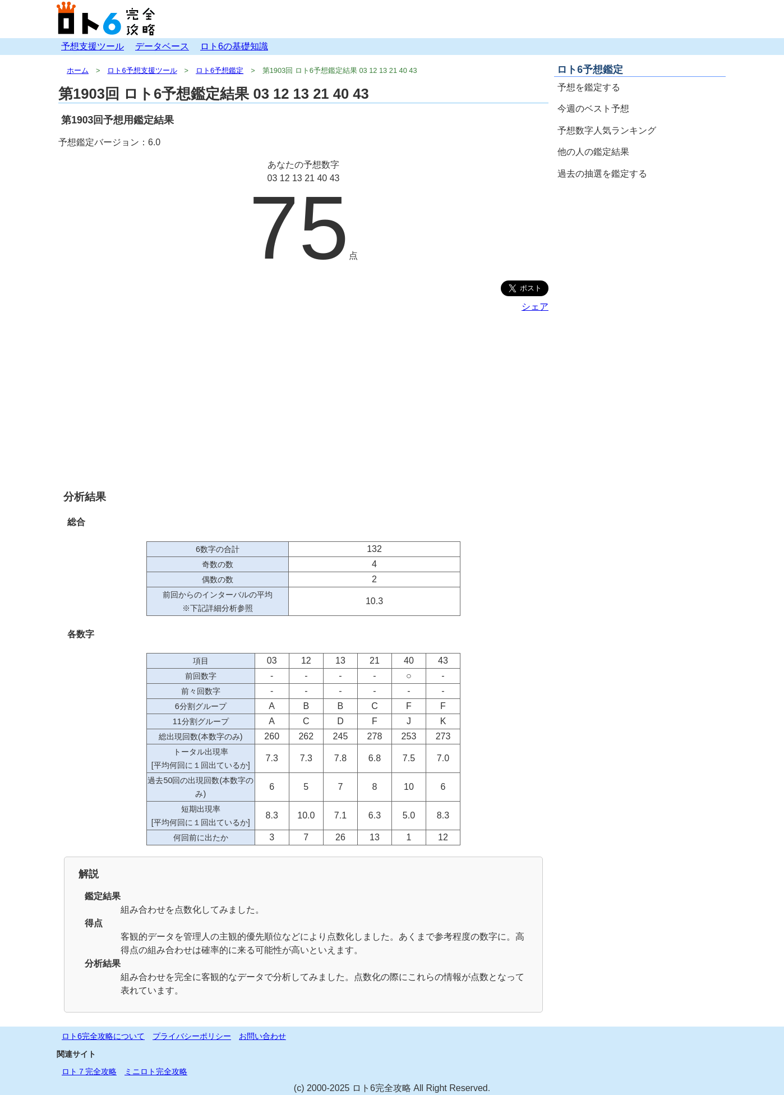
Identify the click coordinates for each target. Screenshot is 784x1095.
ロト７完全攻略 (89, 1071)
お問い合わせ (262, 1036)
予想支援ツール (92, 46)
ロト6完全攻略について (103, 1036)
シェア (535, 306)
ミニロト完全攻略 (155, 1071)
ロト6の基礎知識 (234, 46)
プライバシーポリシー (192, 1036)
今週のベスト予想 (593, 108)
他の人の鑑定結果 (593, 152)
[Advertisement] (303, 401)
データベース (162, 46)
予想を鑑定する (588, 87)
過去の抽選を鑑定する (602, 173)
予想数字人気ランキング (606, 130)
